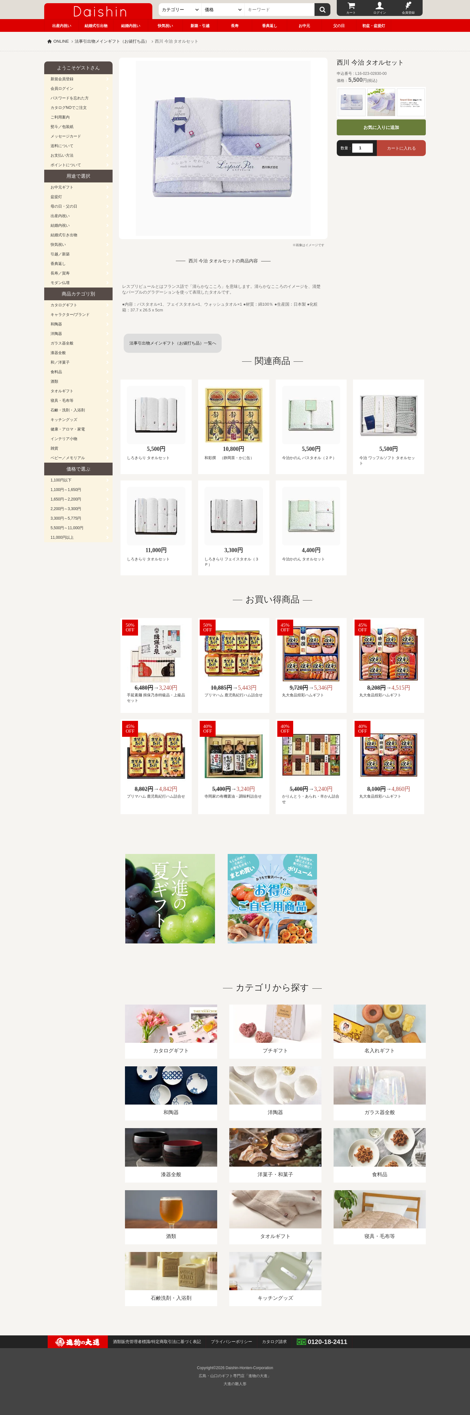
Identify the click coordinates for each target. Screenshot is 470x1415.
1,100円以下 (61, 480)
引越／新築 (60, 254)
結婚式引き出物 (64, 235)
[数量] (362, 148)
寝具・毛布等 (62, 400)
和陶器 (56, 324)
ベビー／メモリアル (68, 458)
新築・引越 (200, 26)
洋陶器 (56, 333)
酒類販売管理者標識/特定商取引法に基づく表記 (157, 1341)
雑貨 (54, 448)
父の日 (339, 26)
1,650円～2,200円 (66, 499)
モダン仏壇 (60, 283)
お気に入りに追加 (381, 127)
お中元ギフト (62, 187)
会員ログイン (62, 88)
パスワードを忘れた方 (70, 98)
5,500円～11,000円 (67, 528)
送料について (62, 146)
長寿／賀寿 (60, 273)
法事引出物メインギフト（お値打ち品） (112, 41)
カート (351, 12)
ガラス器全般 (62, 343)
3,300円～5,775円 (66, 518)
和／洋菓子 (60, 362)
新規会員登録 (62, 79)
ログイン (379, 12)
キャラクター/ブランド (70, 314)
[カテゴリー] (180, 9)
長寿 (234, 26)
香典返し (269, 26)
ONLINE (61, 41)
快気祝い (165, 26)
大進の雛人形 (235, 1384)
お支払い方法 (62, 155)
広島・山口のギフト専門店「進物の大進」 (235, 1376)
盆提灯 (56, 197)
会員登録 (408, 12)
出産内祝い (61, 26)
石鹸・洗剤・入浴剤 (68, 410)
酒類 (54, 381)
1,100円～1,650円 (66, 489)
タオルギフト (62, 391)
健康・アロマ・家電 (68, 429)
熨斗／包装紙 (62, 126)
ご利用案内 (60, 117)
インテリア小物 (64, 439)
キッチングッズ (64, 419)
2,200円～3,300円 (66, 509)
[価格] (223, 9)
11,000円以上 (62, 537)
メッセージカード (66, 136)
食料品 (56, 372)
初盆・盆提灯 (373, 26)
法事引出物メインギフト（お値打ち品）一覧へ (172, 343)
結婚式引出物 (96, 26)
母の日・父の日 (64, 206)
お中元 (304, 26)
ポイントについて (66, 165)
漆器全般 (58, 353)
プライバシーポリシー (231, 1341)
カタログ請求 (274, 1341)
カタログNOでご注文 (69, 107)
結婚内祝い (130, 26)
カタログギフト (64, 305)
